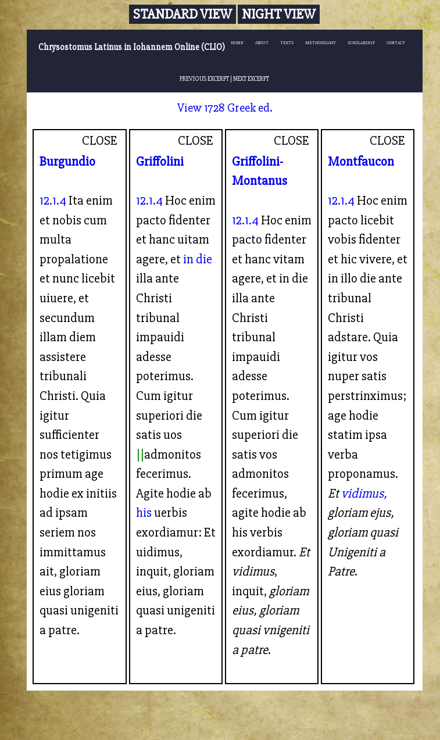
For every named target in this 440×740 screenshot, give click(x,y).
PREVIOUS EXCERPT (204, 78)
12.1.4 (53, 200)
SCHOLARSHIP (361, 42)
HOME (237, 42)
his (144, 513)
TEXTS (287, 42)
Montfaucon (361, 161)
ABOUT (262, 42)
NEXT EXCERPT (251, 78)
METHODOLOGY (320, 42)
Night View (279, 14)
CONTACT (396, 42)
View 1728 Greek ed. (225, 108)
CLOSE (99, 141)
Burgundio (67, 161)
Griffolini (160, 161)
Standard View (182, 14)
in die (197, 259)
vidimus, (364, 493)
